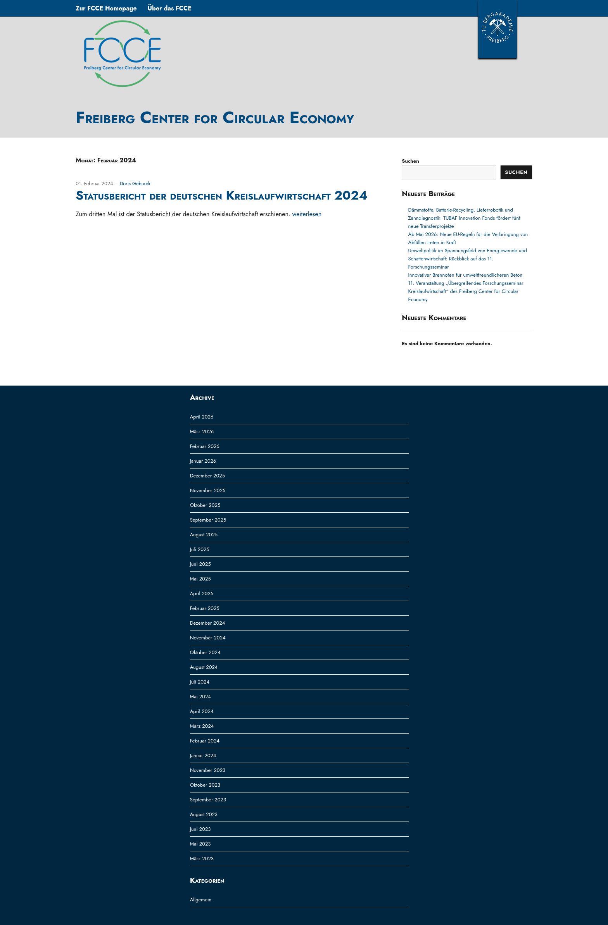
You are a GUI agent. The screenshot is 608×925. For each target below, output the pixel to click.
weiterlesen (307, 214)
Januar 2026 (203, 461)
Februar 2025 (204, 608)
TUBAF (497, 29)
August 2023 (204, 814)
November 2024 (208, 637)
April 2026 (202, 416)
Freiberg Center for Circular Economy (215, 117)
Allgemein (201, 899)
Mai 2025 (200, 578)
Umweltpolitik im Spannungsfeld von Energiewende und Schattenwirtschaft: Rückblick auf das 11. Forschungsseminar (467, 258)
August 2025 (204, 534)
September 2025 (208, 520)
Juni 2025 (200, 564)
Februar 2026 (204, 446)
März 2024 (202, 726)
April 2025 (202, 593)
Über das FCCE (170, 8)
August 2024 (204, 667)
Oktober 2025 (205, 505)
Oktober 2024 (205, 652)
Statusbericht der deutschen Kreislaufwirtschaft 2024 (222, 195)
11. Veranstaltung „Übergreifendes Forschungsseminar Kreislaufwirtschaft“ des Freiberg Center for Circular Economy (465, 291)
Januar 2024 (203, 755)
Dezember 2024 (207, 623)
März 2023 (202, 858)
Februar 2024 (204, 740)
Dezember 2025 (207, 475)
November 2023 (208, 770)
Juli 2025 (199, 549)
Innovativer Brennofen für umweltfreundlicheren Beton (465, 275)
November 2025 (208, 490)
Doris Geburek (135, 183)
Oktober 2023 (205, 785)
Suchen (410, 161)
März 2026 (202, 431)
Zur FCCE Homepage (106, 8)
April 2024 (202, 711)
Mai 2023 (200, 843)
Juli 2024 (199, 682)
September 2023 (208, 799)
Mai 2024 (200, 696)
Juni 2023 (200, 829)
